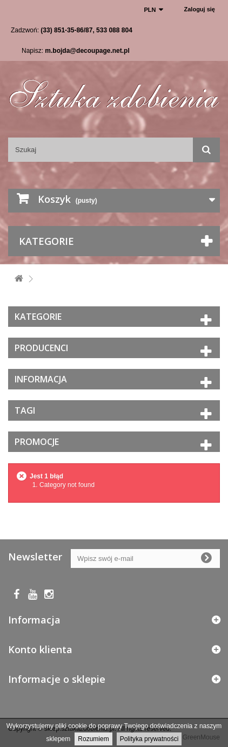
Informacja (41, 379)
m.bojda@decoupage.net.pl (87, 50)
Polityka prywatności (149, 739)
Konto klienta (40, 649)
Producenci (41, 348)
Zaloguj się (199, 9)
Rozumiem (93, 739)
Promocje (37, 442)
